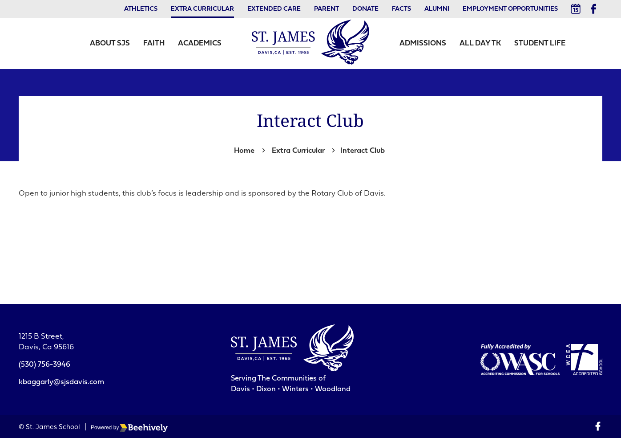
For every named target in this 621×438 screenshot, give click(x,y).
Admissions (422, 43)
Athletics (140, 9)
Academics (200, 43)
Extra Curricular (202, 9)
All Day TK (480, 43)
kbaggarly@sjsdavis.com (61, 381)
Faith (154, 43)
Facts (401, 9)
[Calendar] (576, 9)
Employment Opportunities (510, 9)
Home (244, 151)
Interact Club (362, 151)
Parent (326, 9)
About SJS (110, 43)
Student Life (539, 43)
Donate (365, 9)
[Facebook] (593, 9)
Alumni (436, 9)
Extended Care (274, 9)
